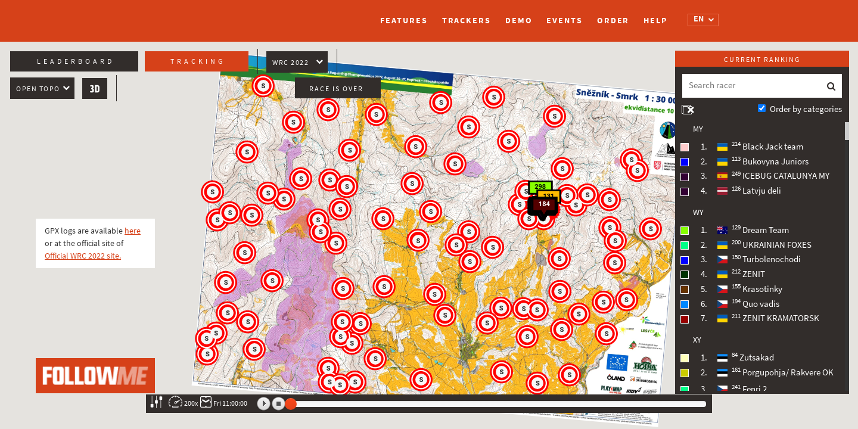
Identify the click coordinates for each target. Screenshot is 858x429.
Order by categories (806, 109)
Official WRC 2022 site (82, 256)
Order (613, 20)
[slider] (291, 404)
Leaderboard (75, 61)
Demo (519, 20)
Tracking (197, 61)
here (133, 231)
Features (403, 20)
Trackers (466, 20)
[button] (469, 232)
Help (655, 20)
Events (564, 20)
